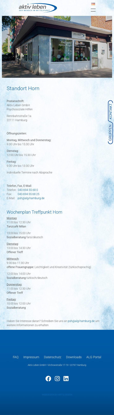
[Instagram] (57, 379)
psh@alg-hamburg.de (31, 198)
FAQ (16, 357)
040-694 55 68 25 (28, 194)
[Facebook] (48, 379)
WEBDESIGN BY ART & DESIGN (57, 394)
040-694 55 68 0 (28, 190)
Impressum (31, 357)
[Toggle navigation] (93, 10)
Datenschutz (52, 357)
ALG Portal (93, 357)
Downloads (74, 357)
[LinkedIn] (66, 379)
